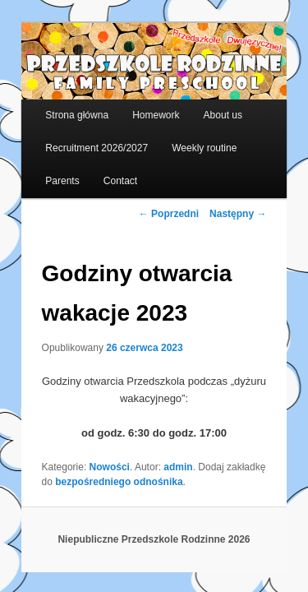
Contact (102, 170)
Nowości (91, 456)
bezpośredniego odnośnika (87, 471)
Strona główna (58, 104)
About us (205, 104)
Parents (44, 170)
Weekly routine (186, 137)
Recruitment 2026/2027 (78, 137)
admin (159, 456)
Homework (137, 104)
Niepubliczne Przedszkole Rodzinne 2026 (153, 528)
